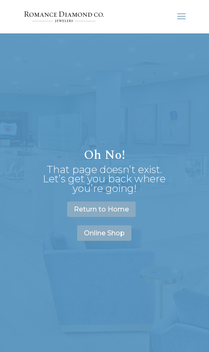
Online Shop (104, 233)
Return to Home (101, 209)
